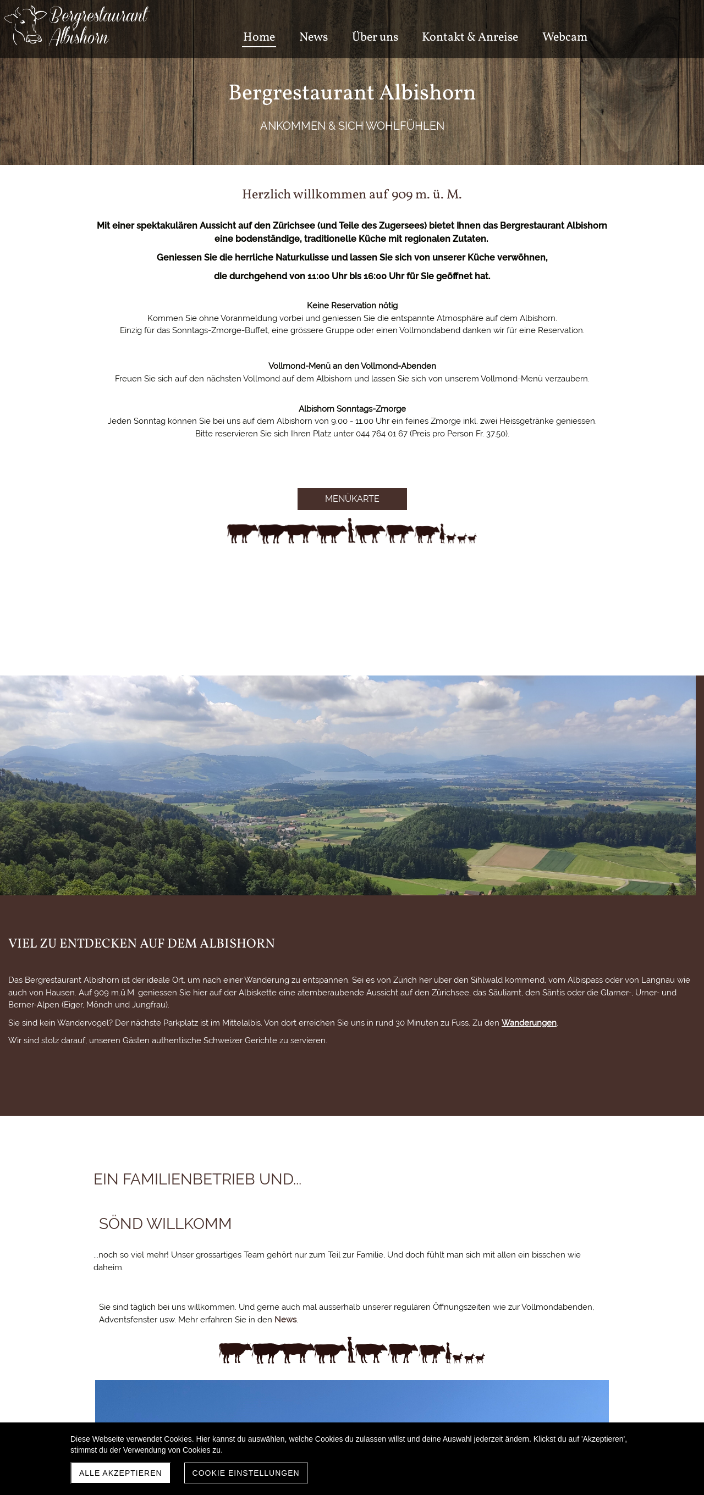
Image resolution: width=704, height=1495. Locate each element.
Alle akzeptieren (120, 1473)
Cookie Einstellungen (246, 1473)
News (391, 980)
